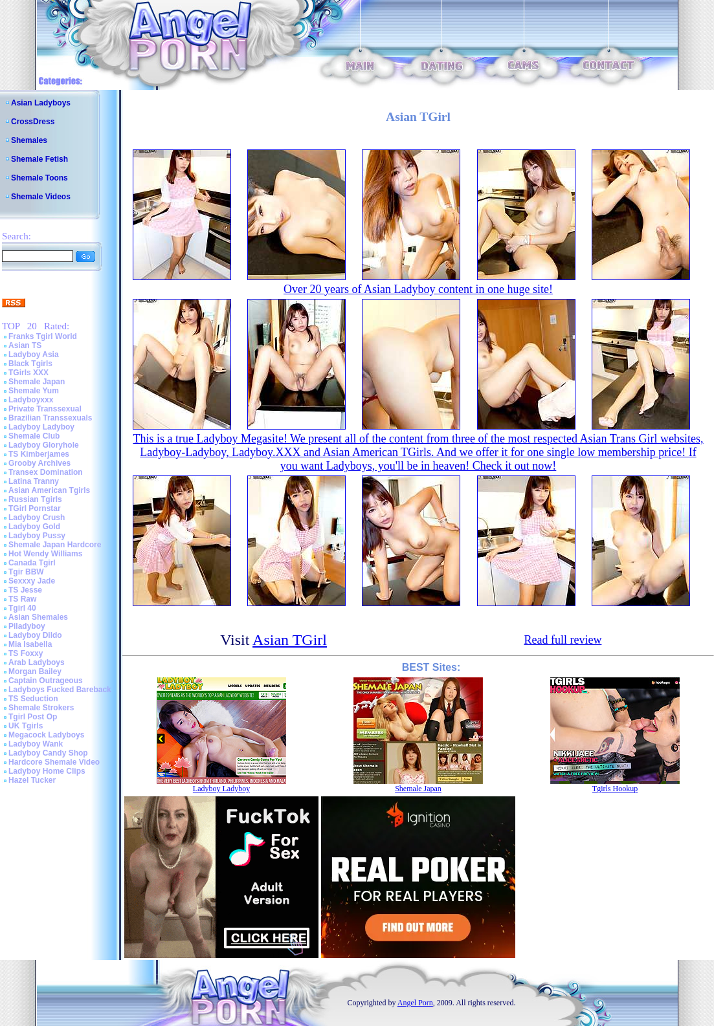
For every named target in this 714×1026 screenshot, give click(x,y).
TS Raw (22, 599)
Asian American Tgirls (49, 490)
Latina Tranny (33, 481)
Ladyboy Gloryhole (43, 445)
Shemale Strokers (41, 707)
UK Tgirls (25, 725)
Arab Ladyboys (36, 662)
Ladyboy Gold (34, 526)
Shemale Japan (36, 381)
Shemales (29, 140)
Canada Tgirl (32, 562)
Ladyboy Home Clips (46, 771)
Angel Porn (415, 1002)
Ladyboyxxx (30, 399)
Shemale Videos (41, 196)
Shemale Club (34, 436)
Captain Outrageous (45, 680)
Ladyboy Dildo (35, 635)
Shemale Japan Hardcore (54, 544)
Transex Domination (45, 472)
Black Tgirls (30, 363)
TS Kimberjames (38, 454)
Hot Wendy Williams (45, 553)
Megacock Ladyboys (46, 734)
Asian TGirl (289, 639)
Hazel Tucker (32, 780)
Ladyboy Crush (36, 517)
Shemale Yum (33, 390)
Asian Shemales (38, 617)
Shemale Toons (39, 177)
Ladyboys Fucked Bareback (59, 689)
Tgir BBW (26, 571)
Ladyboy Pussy (36, 535)
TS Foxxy (25, 653)
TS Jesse (25, 590)
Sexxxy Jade (31, 580)
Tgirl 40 (22, 608)
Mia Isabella (30, 644)
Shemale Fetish (39, 159)
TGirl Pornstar (34, 508)
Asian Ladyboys (41, 102)
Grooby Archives (39, 463)
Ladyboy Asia (33, 354)
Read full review (562, 639)
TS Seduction (33, 698)
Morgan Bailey (34, 671)
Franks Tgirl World (42, 336)
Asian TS (24, 345)
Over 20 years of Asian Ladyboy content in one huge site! (418, 289)
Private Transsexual (45, 408)
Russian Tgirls (35, 499)
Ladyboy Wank (35, 743)
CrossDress (32, 121)
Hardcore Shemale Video (54, 762)
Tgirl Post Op (32, 716)
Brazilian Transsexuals (50, 417)
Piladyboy (26, 626)
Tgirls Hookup (615, 788)
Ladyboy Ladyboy (41, 426)
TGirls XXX (28, 372)
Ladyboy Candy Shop (48, 753)
